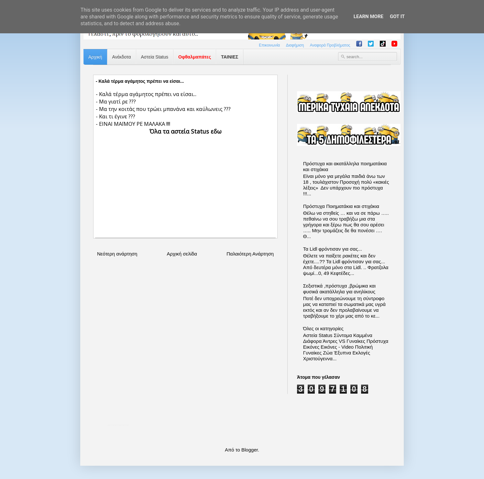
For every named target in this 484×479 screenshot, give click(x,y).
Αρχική (95, 57)
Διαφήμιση (295, 45)
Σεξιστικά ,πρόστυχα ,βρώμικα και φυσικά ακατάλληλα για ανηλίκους (339, 288)
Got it (397, 16)
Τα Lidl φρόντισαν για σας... (332, 249)
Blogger (249, 449)
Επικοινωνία (269, 45)
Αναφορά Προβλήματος (330, 45)
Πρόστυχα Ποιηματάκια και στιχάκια (341, 206)
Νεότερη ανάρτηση (117, 253)
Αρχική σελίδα (182, 253)
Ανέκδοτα (121, 57)
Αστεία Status (155, 57)
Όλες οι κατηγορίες (323, 328)
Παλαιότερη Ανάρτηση (250, 253)
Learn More (368, 16)
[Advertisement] (185, 181)
